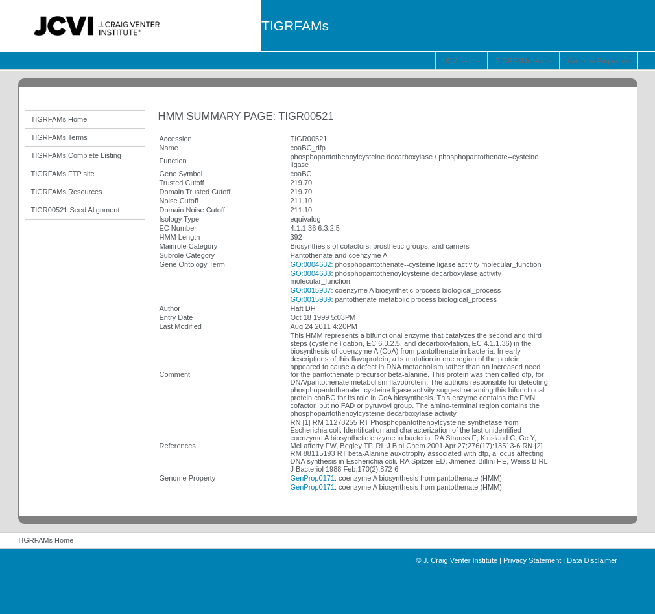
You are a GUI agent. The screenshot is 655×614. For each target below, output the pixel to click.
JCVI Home (462, 61)
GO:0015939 (311, 299)
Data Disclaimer (592, 560)
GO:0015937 (311, 290)
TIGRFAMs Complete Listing (76, 155)
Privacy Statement (532, 560)
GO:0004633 (311, 273)
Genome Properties (598, 61)
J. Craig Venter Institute (460, 560)
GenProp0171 (313, 478)
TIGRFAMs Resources (66, 192)
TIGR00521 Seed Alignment (75, 210)
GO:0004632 (311, 264)
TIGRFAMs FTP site (63, 173)
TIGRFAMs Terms (59, 137)
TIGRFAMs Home (523, 61)
